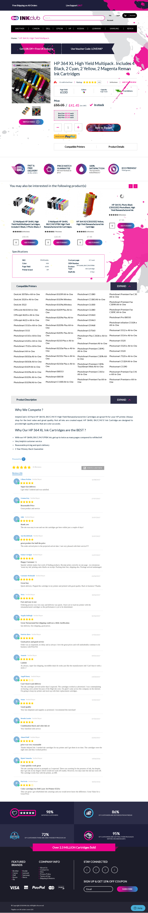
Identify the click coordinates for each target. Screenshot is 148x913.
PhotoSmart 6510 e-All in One (27, 335)
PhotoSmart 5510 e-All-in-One (28, 325)
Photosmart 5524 (117, 350)
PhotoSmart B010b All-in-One (28, 361)
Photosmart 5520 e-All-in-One (123, 345)
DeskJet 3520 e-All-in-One (26, 299)
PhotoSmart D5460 (86, 314)
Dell (14, 875)
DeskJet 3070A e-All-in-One (27, 294)
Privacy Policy (45, 874)
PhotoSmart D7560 (86, 330)
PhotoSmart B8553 (54, 371)
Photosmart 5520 (117, 340)
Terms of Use (45, 876)
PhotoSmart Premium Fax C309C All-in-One (121, 310)
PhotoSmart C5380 (86, 294)
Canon (15, 873)
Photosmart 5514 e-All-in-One (123, 335)
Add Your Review (129, 82)
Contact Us (44, 870)
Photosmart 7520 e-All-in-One (123, 356)
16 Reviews (114, 82)
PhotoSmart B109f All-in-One (59, 294)
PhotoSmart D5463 (86, 320)
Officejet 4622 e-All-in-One (26, 320)
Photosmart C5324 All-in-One (123, 361)
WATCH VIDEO (29, 122)
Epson (15, 877)
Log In (118, 15)
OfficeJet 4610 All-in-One (26, 309)
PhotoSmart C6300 (86, 304)
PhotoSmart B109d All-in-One (27, 382)
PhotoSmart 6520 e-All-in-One (28, 340)
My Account (110, 17)
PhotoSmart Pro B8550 (120, 317)
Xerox (24, 877)
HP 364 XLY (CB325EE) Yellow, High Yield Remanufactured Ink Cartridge (90, 224)
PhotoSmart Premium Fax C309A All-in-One (121, 302)
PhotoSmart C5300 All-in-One (59, 381)
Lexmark (25, 873)
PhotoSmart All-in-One (24, 351)
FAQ (42, 872)
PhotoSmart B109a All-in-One (27, 371)
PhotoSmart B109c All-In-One (27, 377)
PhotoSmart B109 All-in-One (27, 366)
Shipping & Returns (47, 878)
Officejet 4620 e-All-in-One (26, 314)
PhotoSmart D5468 (86, 325)
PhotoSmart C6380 (86, 309)
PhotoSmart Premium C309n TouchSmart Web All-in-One (90, 364)
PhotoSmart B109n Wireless (59, 299)
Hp (14, 879)
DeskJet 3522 (20, 304)
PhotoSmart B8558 (54, 376)
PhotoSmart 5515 (22, 330)
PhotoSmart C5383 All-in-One (91, 299)
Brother (16, 871)
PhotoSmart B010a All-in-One (27, 356)
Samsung (25, 875)
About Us (43, 867)
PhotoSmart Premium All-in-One (92, 343)
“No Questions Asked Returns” (94, 171)
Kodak (25, 871)
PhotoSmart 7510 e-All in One (27, 345)
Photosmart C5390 (118, 366)
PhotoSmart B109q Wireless (59, 304)
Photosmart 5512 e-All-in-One (123, 330)
